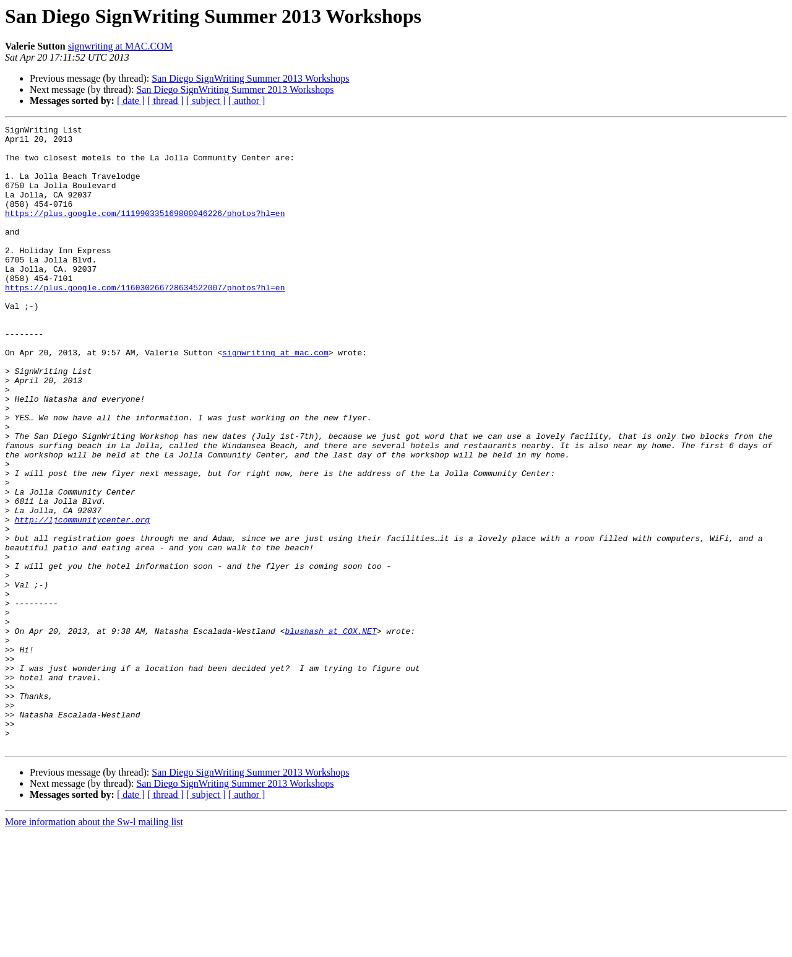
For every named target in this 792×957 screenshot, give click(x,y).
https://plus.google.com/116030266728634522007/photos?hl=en (145, 320)
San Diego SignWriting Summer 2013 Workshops (250, 78)
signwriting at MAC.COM (120, 46)
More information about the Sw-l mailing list (94, 946)
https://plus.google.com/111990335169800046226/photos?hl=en (145, 231)
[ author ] (246, 100)
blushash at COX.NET (330, 732)
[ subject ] (206, 100)
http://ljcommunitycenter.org (82, 599)
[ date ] (131, 100)
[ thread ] (165, 100)
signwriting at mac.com (275, 398)
